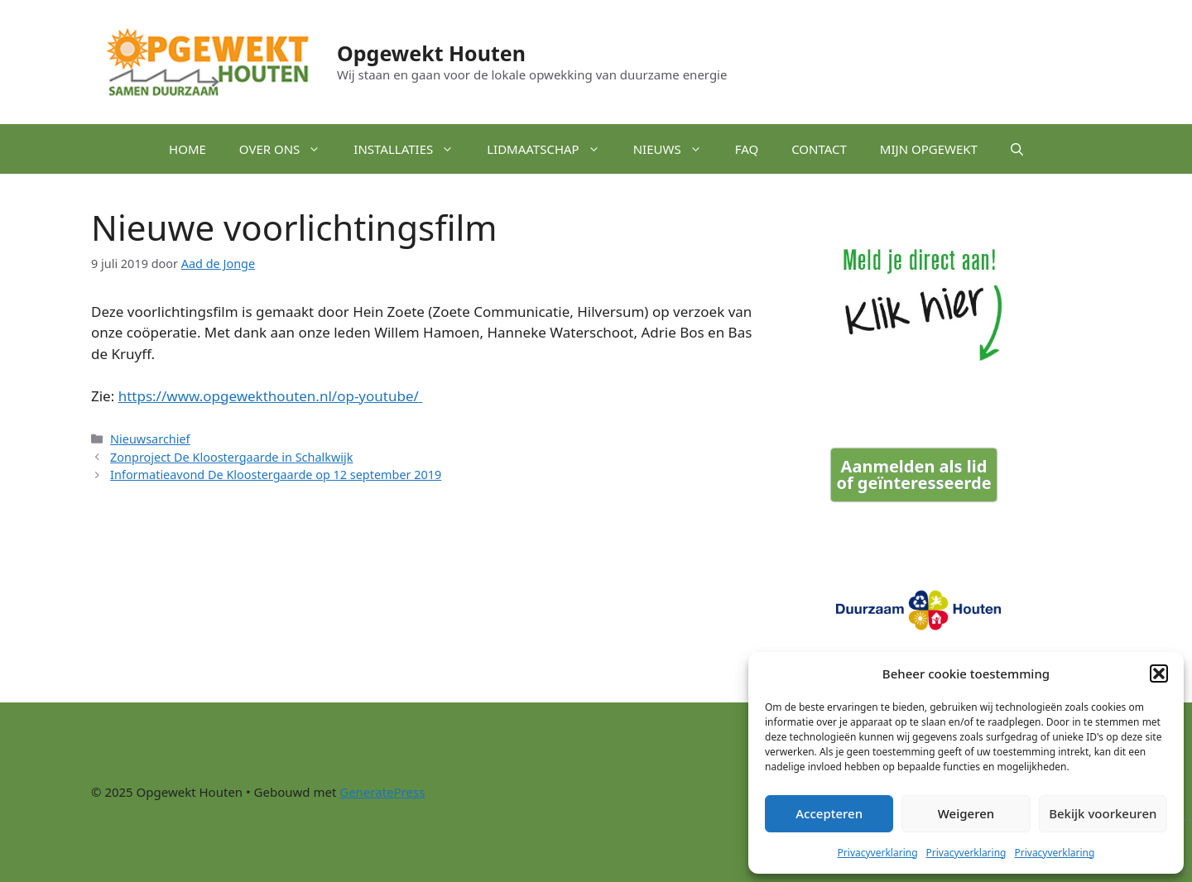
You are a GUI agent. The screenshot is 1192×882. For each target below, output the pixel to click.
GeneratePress (382, 792)
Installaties (411, 149)
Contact (819, 149)
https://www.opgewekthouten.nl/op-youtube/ (270, 395)
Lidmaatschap (551, 149)
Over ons (288, 149)
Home (187, 149)
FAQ (747, 149)
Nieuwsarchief (150, 439)
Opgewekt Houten (431, 53)
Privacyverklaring (878, 853)
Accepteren (829, 813)
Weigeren (966, 813)
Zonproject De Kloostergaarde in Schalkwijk (231, 457)
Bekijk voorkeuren (1102, 813)
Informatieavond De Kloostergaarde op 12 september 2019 (275, 474)
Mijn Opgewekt (929, 149)
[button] (1159, 673)
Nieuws (676, 149)
